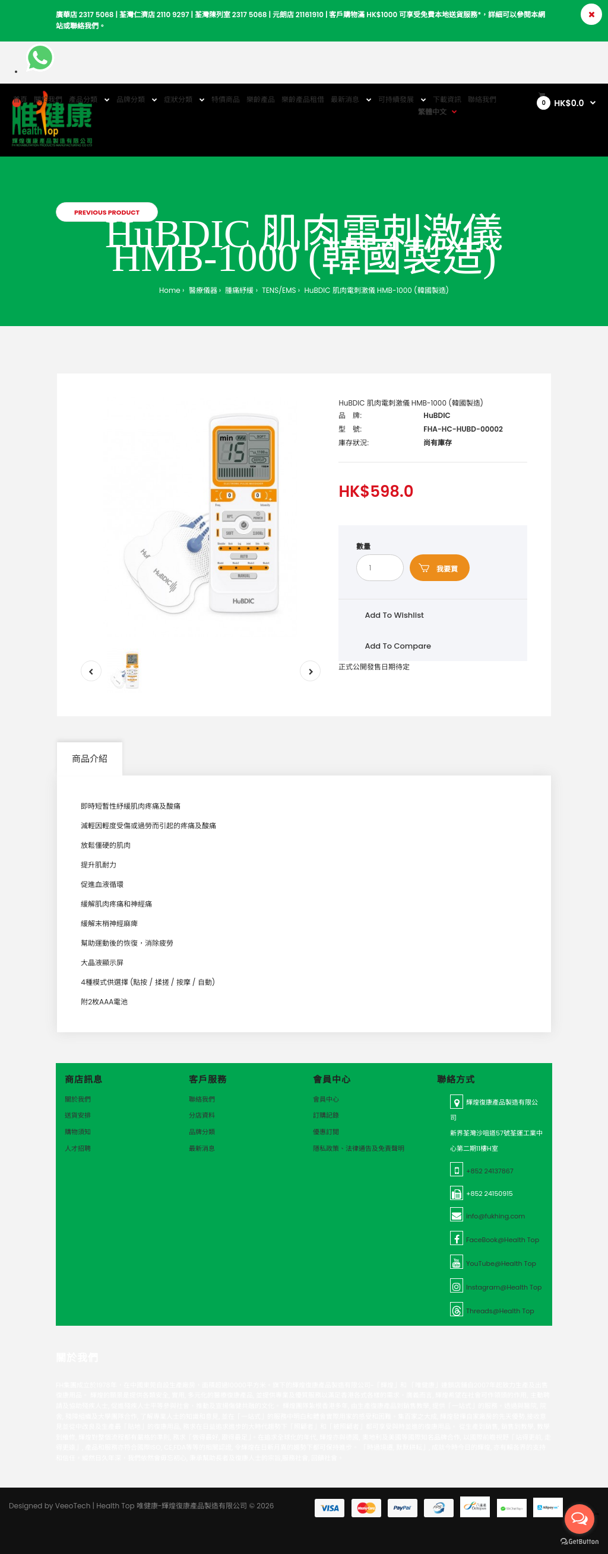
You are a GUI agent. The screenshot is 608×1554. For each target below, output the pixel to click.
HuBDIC (436, 415)
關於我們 (78, 1099)
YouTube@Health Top (501, 1263)
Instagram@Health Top (504, 1287)
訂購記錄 (326, 1115)
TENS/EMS (278, 290)
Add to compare (398, 646)
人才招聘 (78, 1148)
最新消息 (202, 1148)
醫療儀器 (201, 290)
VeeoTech (73, 1506)
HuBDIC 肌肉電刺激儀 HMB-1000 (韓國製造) (375, 290)
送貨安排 (78, 1115)
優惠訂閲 (326, 1132)
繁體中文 (432, 112)
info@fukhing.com (495, 1216)
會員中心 (326, 1099)
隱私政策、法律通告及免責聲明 (358, 1148)
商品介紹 (89, 758)
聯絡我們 (202, 1099)
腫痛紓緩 (238, 290)
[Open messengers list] (579, 1519)
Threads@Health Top (500, 1311)
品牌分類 (202, 1132)
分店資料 (202, 1115)
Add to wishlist (394, 615)
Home (169, 290)
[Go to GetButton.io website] (579, 1542)
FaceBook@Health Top (502, 1240)
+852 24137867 (490, 1171)
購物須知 (78, 1132)
